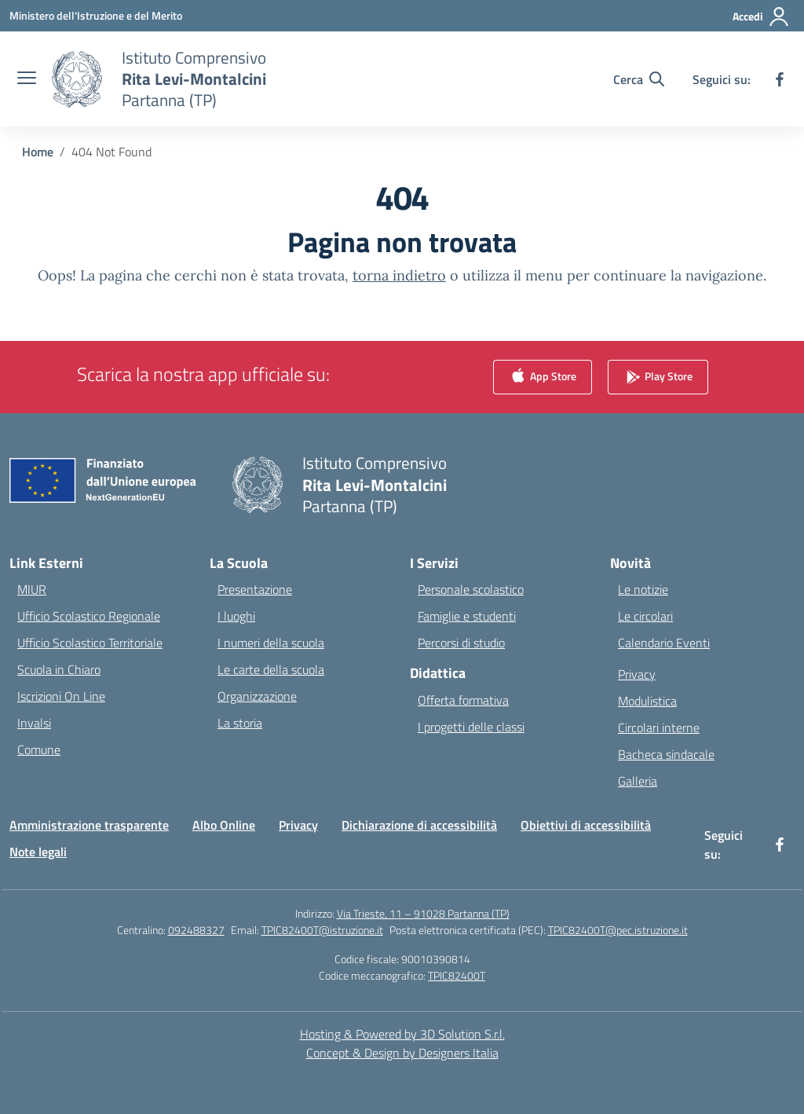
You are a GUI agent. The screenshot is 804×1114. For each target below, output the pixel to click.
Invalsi (34, 722)
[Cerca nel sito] (638, 79)
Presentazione (254, 589)
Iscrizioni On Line (61, 696)
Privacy (637, 674)
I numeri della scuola (270, 642)
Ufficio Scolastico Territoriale (90, 642)
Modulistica (647, 700)
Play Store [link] (658, 377)
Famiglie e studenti (467, 615)
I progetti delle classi (471, 726)
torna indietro (399, 275)
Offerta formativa (463, 700)
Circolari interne (659, 727)
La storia (239, 722)
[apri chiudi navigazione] (26, 79)
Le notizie (643, 589)
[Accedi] (761, 16)
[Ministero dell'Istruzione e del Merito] (95, 15)
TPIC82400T (456, 975)
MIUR (31, 589)
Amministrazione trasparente (89, 824)
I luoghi (236, 615)
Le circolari (645, 615)
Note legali (38, 851)
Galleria (637, 780)
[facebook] (780, 79)
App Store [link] (542, 377)
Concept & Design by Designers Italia (402, 1052)
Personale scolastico (471, 589)
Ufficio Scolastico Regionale (88, 615)
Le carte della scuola (270, 669)
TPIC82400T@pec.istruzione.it (618, 930)
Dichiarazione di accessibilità (419, 824)
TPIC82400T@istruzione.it (322, 930)
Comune (38, 749)
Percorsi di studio (461, 642)
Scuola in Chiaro (58, 669)
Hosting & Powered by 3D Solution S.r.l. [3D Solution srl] (402, 1033)
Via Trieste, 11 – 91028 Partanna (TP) (423, 913)
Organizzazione (257, 696)
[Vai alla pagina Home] (37, 151)
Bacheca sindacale (666, 754)
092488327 (196, 930)
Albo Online (223, 824)
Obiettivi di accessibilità (586, 824)
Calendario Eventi (664, 642)
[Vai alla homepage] (194, 79)
